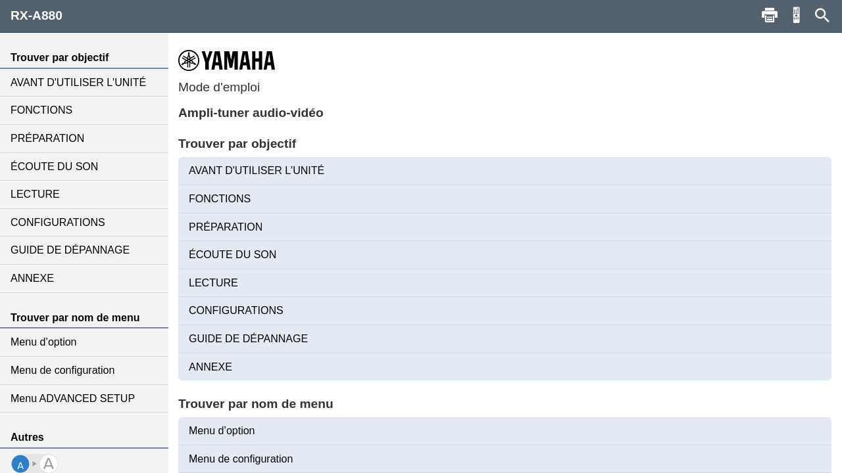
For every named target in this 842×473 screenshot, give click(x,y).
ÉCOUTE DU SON (54, 166)
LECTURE (35, 194)
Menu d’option (44, 342)
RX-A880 (36, 15)
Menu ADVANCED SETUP (73, 398)
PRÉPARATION (47, 138)
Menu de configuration (62, 370)
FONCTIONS (41, 110)
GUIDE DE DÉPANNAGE (70, 250)
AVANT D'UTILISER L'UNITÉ (78, 82)
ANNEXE (32, 278)
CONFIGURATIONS (58, 222)
